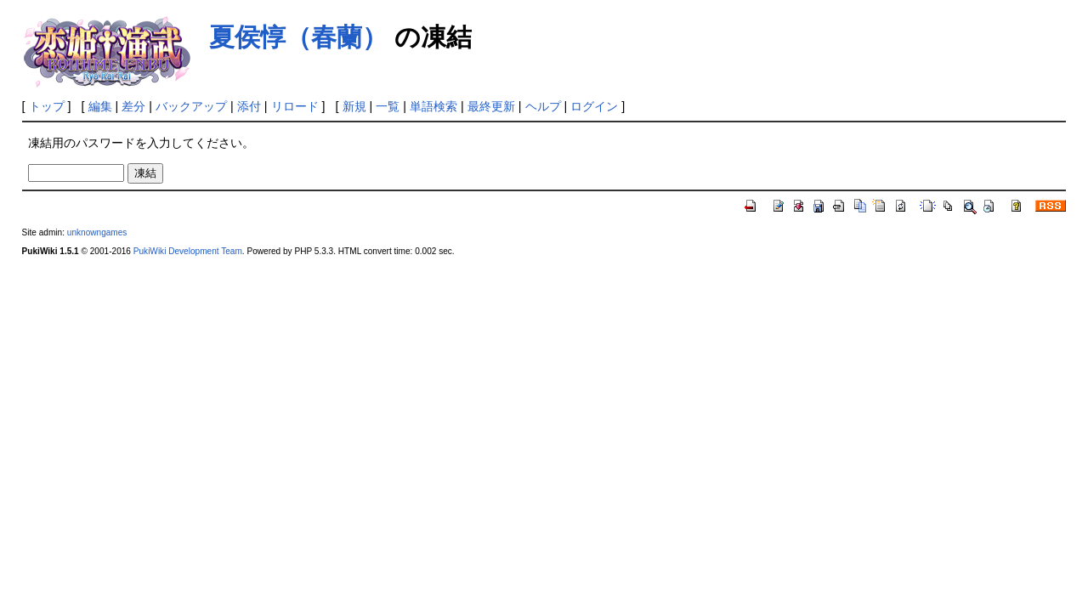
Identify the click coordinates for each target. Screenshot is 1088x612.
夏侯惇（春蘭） (298, 37)
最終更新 (491, 106)
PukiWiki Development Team (187, 251)
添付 (249, 106)
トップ (47, 106)
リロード (295, 106)
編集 (100, 106)
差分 (133, 106)
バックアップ (191, 106)
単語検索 (433, 106)
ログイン (594, 106)
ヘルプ (543, 106)
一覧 (388, 106)
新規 (354, 106)
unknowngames (97, 232)
